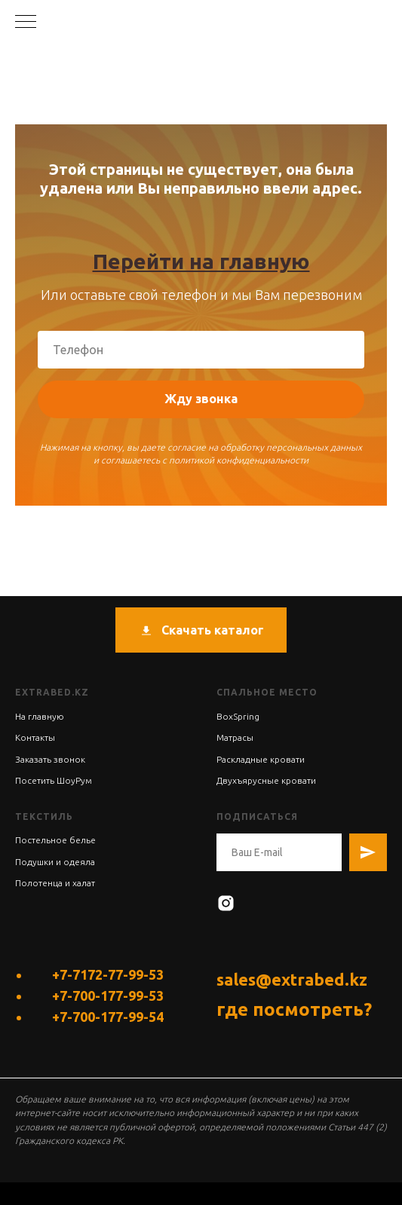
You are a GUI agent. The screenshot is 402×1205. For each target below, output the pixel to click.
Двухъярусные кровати (266, 780)
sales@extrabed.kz (291, 979)
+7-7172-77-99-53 (108, 974)
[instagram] (225, 903)
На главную (39, 716)
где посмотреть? (294, 1009)
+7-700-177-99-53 (108, 995)
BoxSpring (237, 716)
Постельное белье (55, 840)
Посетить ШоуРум (53, 780)
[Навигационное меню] (25, 22)
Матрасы (234, 737)
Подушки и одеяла (55, 862)
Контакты (35, 737)
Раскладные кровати (260, 759)
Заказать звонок (50, 759)
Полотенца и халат (55, 883)
